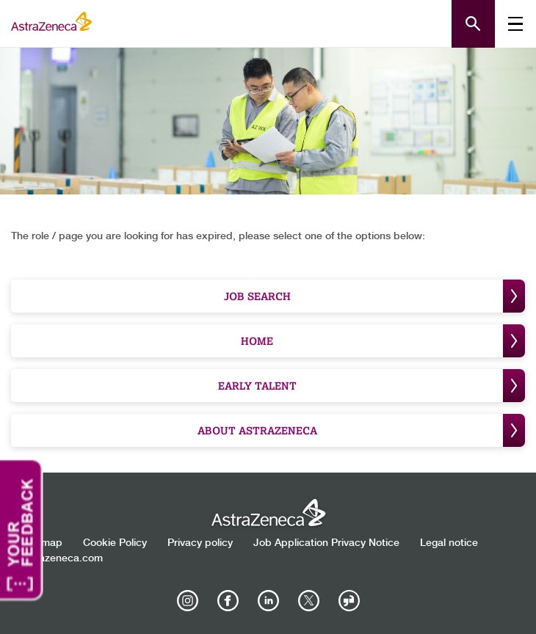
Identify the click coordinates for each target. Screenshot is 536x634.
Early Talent (372, 385)
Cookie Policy (115, 543)
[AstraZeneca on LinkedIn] (268, 601)
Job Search (375, 296)
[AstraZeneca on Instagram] (187, 601)
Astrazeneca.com (61, 558)
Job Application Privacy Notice (326, 543)
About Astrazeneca (362, 430)
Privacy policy (200, 543)
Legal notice (449, 543)
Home (383, 340)
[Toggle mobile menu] (515, 24)
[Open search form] (473, 24)
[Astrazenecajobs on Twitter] (308, 601)
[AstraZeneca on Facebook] (228, 601)
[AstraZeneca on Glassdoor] (349, 601)
